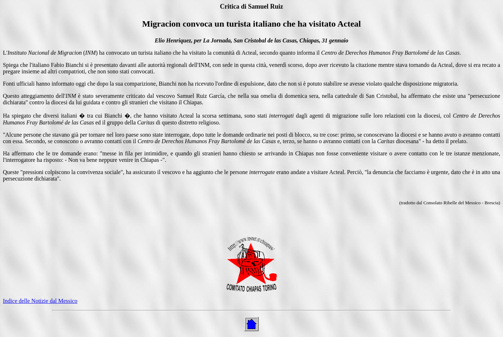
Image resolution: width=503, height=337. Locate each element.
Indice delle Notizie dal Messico (40, 301)
